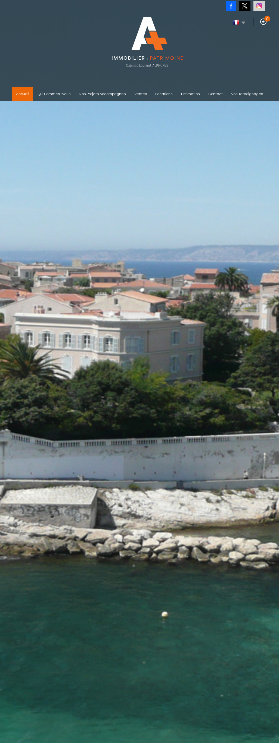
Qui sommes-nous (54, 94)
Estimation (190, 94)
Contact (215, 94)
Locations (163, 94)
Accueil (22, 94)
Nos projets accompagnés (102, 94)
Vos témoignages (247, 94)
